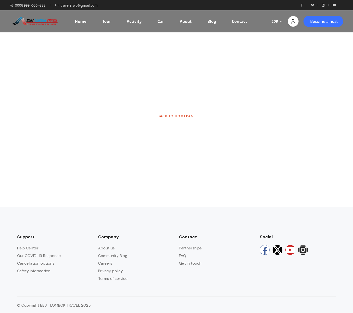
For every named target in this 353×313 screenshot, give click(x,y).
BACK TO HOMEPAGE (176, 116)
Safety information (33, 270)
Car (160, 21)
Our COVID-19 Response (39, 255)
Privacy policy (110, 270)
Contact (239, 21)
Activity (134, 21)
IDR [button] (277, 21)
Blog (211, 21)
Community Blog (112, 255)
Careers (105, 263)
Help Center (27, 248)
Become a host (324, 21)
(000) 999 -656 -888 (27, 5)
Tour (106, 21)
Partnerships (190, 248)
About (186, 21)
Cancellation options (35, 263)
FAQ (182, 255)
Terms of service (112, 278)
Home (80, 21)
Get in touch (190, 263)
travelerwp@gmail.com (76, 5)
